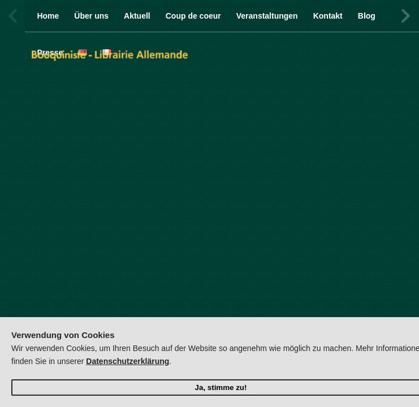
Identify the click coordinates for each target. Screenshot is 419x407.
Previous (14, 16)
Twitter (349, 16)
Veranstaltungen (267, 15)
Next (405, 16)
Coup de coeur (193, 15)
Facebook (326, 16)
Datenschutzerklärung (127, 361)
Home (48, 15)
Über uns (91, 15)
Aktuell (137, 15)
